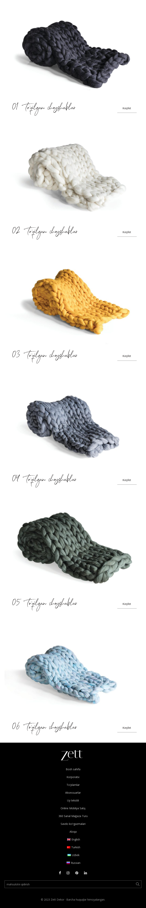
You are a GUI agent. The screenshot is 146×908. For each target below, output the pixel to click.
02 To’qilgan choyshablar (45, 232)
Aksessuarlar (73, 792)
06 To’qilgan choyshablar (44, 727)
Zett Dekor (57, 899)
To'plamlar (73, 785)
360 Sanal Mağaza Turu (73, 816)
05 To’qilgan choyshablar (45, 604)
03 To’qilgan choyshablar (45, 356)
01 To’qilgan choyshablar (44, 108)
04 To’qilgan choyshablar (44, 480)
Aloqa (73, 831)
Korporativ (73, 777)
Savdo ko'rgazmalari (73, 824)
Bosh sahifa (73, 769)
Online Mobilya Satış (73, 808)
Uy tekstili (73, 800)
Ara (137, 884)
